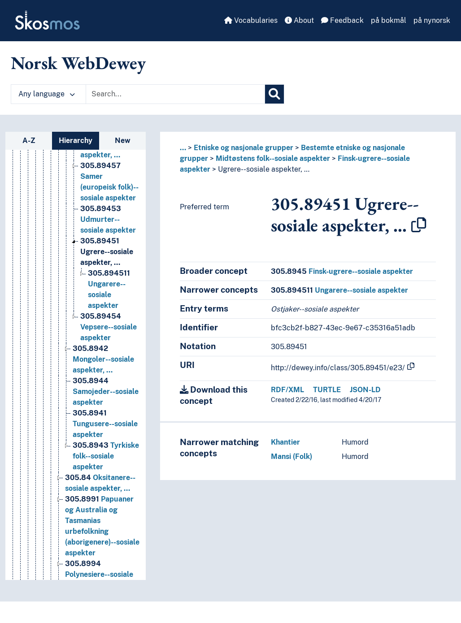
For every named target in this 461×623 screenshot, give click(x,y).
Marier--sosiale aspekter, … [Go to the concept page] (106, 168)
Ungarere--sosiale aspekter (339, 290)
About (299, 20)
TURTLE (327, 389)
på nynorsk (431, 20)
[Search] (274, 94)
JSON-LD (365, 389)
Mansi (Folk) (291, 456)
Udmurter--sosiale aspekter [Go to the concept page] (108, 243)
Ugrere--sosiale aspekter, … (263, 169)
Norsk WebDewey (78, 62)
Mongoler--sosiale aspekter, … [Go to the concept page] (103, 383)
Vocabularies (251, 20)
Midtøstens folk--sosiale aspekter (273, 158)
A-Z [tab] (28, 140)
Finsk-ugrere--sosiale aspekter (342, 271)
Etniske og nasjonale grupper (243, 147)
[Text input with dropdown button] (175, 94)
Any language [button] (46, 94)
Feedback (342, 20)
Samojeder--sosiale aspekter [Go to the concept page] (106, 415)
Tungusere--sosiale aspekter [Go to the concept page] (105, 448)
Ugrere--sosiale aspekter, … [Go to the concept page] (106, 275)
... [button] (183, 147)
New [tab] (122, 140)
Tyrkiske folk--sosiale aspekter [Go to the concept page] (106, 480)
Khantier (285, 442)
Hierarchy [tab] (75, 140)
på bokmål (388, 20)
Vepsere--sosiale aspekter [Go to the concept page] (108, 351)
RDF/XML (287, 389)
